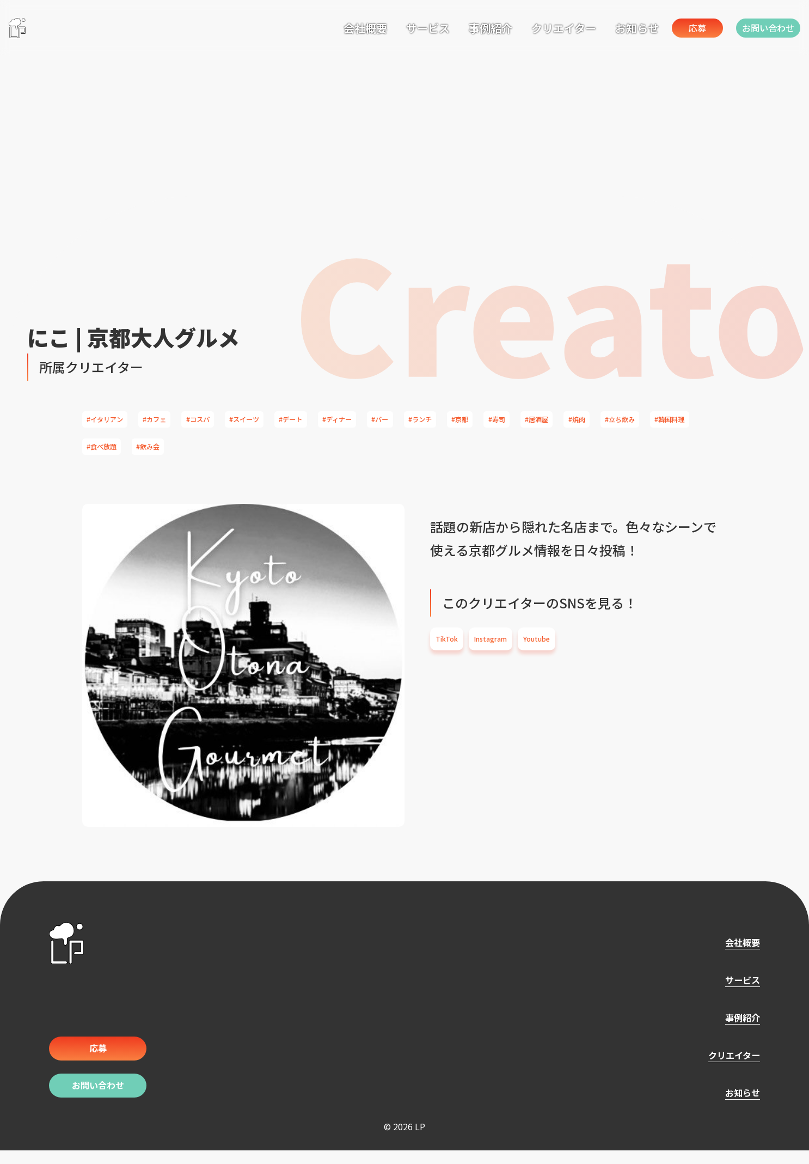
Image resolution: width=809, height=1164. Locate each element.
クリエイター (525, 26)
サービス (390, 26)
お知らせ (599, 26)
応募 (672, 27)
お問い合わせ (762, 27)
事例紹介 (452, 26)
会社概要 (327, 26)
